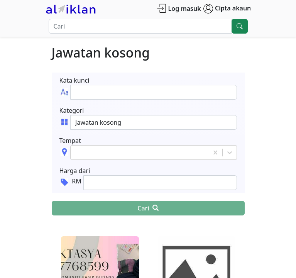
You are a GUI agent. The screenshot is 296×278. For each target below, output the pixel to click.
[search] (240, 26)
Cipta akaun (227, 9)
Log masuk (179, 8)
